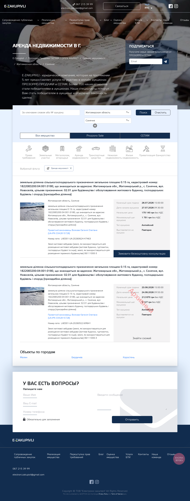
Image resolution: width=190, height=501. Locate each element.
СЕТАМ (145, 135)
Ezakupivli (15, 6)
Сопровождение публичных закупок (17, 22)
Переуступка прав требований (79, 22)
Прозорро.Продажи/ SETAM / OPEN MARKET (53, 58)
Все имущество (45, 135)
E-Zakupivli (18, 58)
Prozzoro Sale (95, 135)
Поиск (143, 112)
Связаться (121, 6)
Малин (23, 357)
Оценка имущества (120, 22)
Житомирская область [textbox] (107, 112)
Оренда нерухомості (94, 58)
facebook (171, 6)
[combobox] (107, 112)
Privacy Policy (103, 494)
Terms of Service (116, 494)
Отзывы (184, 20)
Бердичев (77, 357)
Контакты (155, 20)
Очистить (161, 112)
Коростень (129, 357)
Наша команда (167, 22)
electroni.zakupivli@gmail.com (77, 8)
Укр (147, 4)
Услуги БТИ (138, 22)
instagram (176, 6)
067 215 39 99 (84, 4)
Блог (106, 20)
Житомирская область (29, 64)
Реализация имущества (48, 22)
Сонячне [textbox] (107, 120)
